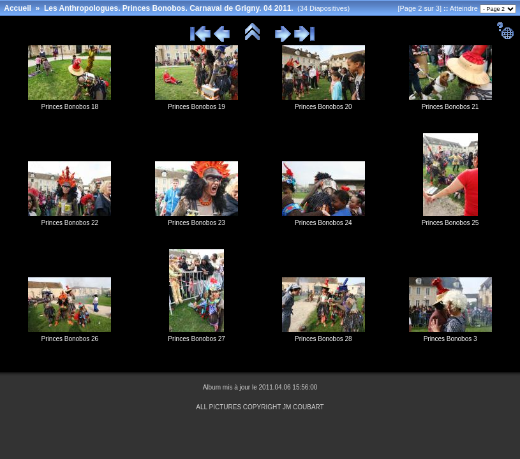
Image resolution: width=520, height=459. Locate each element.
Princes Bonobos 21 (450, 106)
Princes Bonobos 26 (70, 338)
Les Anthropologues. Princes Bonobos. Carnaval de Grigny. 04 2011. (168, 8)
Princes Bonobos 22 (70, 222)
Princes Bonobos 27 (196, 338)
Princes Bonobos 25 (450, 222)
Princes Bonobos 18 (70, 106)
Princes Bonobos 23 (196, 222)
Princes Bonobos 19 (196, 106)
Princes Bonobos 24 (323, 222)
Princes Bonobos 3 (450, 338)
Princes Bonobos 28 (323, 338)
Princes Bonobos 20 (323, 106)
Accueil (17, 8)
